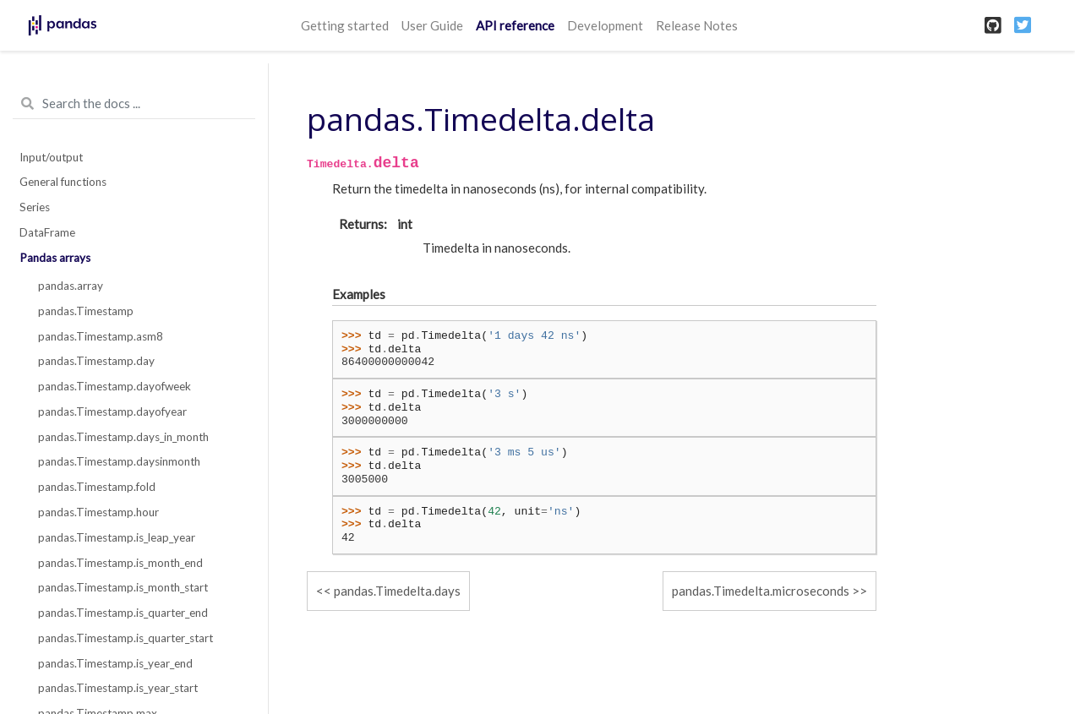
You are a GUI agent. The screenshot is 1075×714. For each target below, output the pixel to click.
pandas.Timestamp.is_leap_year (116, 537)
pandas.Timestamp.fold (97, 486)
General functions (62, 181)
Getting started (345, 25)
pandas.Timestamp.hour (98, 512)
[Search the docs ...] (134, 104)
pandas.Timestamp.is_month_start (123, 587)
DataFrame (47, 232)
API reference (515, 25)
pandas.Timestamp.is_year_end (115, 663)
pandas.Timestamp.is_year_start (118, 688)
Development (605, 25)
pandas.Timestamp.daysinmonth (119, 461)
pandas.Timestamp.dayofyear (112, 411)
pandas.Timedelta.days (397, 590)
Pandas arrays (54, 257)
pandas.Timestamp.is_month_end (120, 563)
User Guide (432, 25)
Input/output (51, 157)
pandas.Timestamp (86, 311)
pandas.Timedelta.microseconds (760, 590)
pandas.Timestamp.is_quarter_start (125, 638)
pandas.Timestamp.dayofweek (114, 386)
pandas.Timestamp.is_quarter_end (123, 612)
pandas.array (70, 285)
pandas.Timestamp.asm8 (100, 336)
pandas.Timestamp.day (96, 361)
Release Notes (697, 25)
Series (34, 207)
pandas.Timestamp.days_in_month (123, 437)
